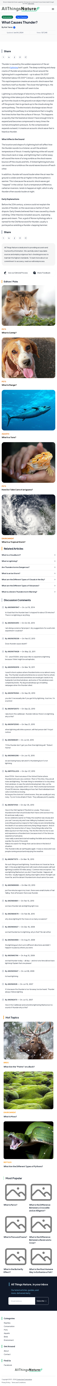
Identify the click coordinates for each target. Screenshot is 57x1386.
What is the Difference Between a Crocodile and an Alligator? (39, 1208)
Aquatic (5, 434)
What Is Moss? (10, 1116)
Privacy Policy (6, 1382)
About (6, 1351)
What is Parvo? (10, 1205)
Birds (6, 1062)
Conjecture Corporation (24, 1379)
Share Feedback (41, 273)
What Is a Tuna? (9, 437)
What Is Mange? (9, 385)
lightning (14, 67)
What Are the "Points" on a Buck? (19, 1066)
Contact (7, 1354)
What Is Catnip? (9, 332)
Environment (8, 538)
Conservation (9, 1326)
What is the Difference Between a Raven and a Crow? (40, 1240)
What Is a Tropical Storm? (13, 542)
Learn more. (31, 3)
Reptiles (8, 1162)
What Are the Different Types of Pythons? (23, 1166)
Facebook (8, 1365)
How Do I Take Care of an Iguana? (17, 489)
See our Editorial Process (16, 273)
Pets (4, 329)
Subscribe (42, 1301)
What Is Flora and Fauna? (15, 1237)
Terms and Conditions (19, 1382)
